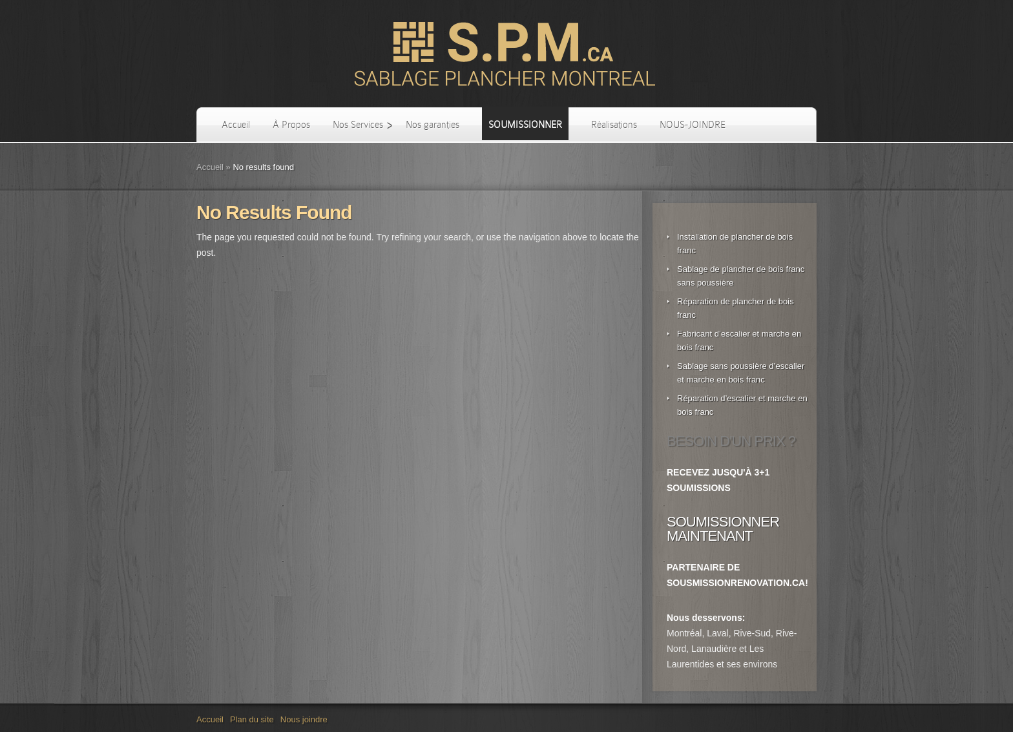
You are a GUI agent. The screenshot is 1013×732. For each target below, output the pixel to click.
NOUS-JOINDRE (693, 125)
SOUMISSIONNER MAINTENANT (723, 529)
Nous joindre (304, 719)
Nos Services (358, 125)
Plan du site (252, 719)
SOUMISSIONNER (525, 125)
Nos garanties (432, 125)
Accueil (236, 125)
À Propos (291, 125)
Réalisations (614, 125)
